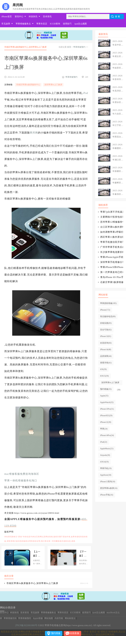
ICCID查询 (55, 24)
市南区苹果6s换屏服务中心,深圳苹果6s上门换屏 (32, 583)
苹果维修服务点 (23, 24)
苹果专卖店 (41, 24)
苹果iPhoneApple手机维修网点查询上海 (111, 257)
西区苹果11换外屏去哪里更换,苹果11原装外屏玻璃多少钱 (111, 237)
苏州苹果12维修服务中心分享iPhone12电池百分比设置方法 (111, 222)
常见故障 (5, 24)
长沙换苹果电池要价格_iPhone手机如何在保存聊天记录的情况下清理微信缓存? (111, 252)
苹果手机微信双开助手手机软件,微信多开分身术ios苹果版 (111, 242)
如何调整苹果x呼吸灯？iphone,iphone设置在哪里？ (111, 232)
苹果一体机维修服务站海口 (20, 480)
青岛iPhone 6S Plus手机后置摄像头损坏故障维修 (111, 277)
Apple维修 (38, 618)
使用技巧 (67, 24)
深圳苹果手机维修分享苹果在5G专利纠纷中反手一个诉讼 (111, 262)
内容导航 (59, 618)
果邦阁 (34, 132)
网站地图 (48, 618)
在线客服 (74, 633)
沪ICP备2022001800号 (26, 625)
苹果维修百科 (10, 618)
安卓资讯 (47, 16)
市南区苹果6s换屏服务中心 (28, 85)
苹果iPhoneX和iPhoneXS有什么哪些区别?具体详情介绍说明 (111, 267)
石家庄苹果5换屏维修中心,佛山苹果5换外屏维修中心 (111, 282)
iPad (85, 93)
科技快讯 (33, 16)
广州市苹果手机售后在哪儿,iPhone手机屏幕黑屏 (111, 247)
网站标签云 (70, 618)
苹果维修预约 (79, 47)
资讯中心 (19, 16)
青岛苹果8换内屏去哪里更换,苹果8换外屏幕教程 (83, 554)
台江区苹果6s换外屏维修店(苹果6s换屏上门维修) (111, 227)
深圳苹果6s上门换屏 (53, 85)
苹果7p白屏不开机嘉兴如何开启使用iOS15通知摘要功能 (111, 212)
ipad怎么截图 (80, 24)
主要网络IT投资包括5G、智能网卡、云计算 (111, 217)
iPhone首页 (6, 16)
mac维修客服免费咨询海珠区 (21, 473)
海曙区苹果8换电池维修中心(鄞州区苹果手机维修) (37, 554)
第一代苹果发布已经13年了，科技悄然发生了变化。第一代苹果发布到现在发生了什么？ (111, 272)
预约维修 (55, 633)
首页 (69, 47)
